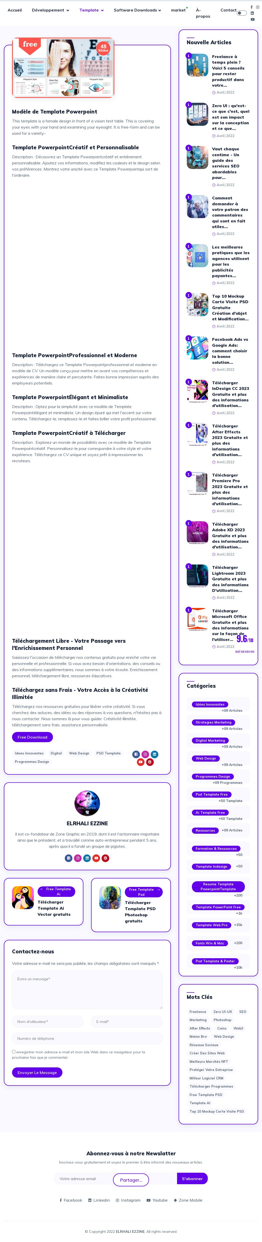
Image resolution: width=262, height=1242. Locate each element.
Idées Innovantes (210, 704)
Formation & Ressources (216, 848)
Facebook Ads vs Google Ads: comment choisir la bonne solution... (230, 351)
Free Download (32, 737)
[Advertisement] (87, 218)
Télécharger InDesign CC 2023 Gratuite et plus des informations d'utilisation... (230, 394)
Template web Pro (211, 925)
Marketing (198, 1020)
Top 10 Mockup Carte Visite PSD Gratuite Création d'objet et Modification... (230, 307)
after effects (200, 1028)
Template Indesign (211, 866)
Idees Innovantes (29, 753)
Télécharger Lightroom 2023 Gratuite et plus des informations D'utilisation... (230, 579)
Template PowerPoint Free (218, 907)
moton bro (198, 1036)
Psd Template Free (212, 794)
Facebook (71, 1200)
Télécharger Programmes (211, 1086)
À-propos (203, 13)
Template (89, 10)
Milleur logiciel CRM (206, 1078)
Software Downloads (135, 10)
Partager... (131, 1180)
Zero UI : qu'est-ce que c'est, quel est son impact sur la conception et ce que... (230, 117)
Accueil (15, 10)
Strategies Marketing (213, 722)
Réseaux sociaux (204, 1045)
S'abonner (192, 1178)
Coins (221, 1028)
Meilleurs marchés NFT (209, 1061)
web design (224, 1036)
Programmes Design (32, 762)
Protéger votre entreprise (211, 1070)
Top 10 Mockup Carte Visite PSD (217, 1111)
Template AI (200, 1103)
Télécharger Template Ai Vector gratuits (54, 908)
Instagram (128, 1200)
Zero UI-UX (222, 1012)
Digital (56, 753)
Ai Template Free (210, 812)
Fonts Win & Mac (210, 943)
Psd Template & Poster (215, 961)
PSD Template (108, 753)
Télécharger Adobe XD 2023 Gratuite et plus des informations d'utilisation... (230, 536)
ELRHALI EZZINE (130, 1231)
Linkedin (99, 1200)
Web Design (79, 753)
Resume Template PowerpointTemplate (218, 886)
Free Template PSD (206, 1095)
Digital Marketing (210, 740)
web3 (238, 1028)
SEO (242, 1012)
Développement (48, 10)
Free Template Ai (55, 892)
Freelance (198, 1012)
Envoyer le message (37, 1072)
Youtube (157, 1200)
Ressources (205, 830)
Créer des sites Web (207, 1053)
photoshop (222, 1020)
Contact (229, 10)
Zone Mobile (188, 1200)
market (178, 10)
